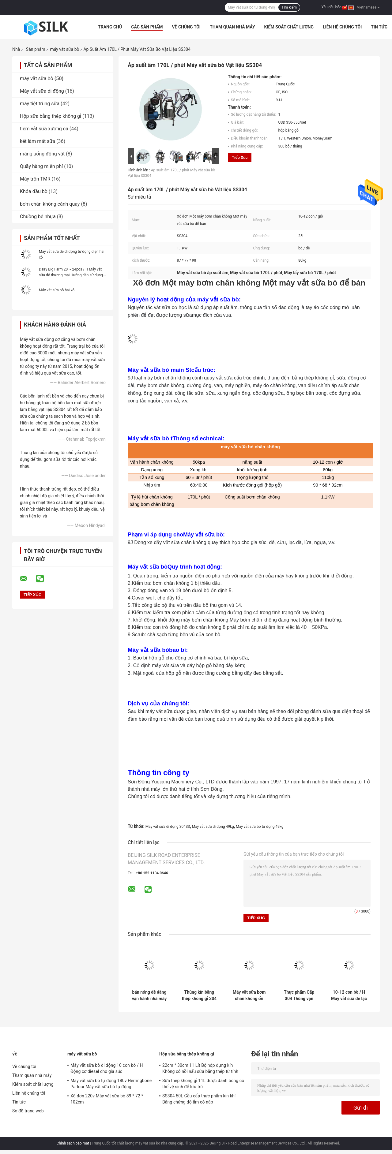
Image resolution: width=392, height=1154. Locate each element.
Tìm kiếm (289, 7)
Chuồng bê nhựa (38, 216)
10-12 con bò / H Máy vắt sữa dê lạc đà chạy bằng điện (349, 995)
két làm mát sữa (37, 141)
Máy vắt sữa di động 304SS (167, 826)
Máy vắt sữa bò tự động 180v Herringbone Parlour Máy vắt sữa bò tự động (111, 1083)
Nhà (16, 49)
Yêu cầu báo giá (334, 7)
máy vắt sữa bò (64, 49)
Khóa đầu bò (33, 191)
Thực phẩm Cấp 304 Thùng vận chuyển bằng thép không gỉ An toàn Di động (299, 995)
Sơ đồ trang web (28, 1110)
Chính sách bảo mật (73, 1143)
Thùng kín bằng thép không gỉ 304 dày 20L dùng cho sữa (199, 995)
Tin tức (379, 26)
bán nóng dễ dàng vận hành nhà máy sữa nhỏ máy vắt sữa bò (149, 995)
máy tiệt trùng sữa (39, 103)
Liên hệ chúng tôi (342, 26)
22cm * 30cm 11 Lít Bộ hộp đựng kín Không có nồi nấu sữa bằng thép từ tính (200, 1068)
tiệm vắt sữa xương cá (44, 129)
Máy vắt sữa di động (42, 91)
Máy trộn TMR (35, 179)
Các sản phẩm (147, 26)
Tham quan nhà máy (232, 26)
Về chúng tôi (186, 26)
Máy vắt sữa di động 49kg (213, 826)
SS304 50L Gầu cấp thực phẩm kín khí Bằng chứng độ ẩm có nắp (199, 1098)
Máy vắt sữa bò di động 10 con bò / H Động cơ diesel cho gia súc (106, 1068)
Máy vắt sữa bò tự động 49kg (259, 826)
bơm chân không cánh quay (50, 204)
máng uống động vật (42, 154)
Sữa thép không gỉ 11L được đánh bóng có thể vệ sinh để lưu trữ (203, 1083)
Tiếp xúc (239, 157)
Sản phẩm (35, 49)
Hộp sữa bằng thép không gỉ (50, 116)
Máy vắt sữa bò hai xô (56, 290)
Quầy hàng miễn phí (41, 166)
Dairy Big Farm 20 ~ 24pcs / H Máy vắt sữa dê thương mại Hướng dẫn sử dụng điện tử (71, 275)
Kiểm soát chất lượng (289, 26)
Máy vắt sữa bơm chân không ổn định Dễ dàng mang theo (249, 995)
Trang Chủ (110, 26)
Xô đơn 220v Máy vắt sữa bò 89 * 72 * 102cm (106, 1098)
